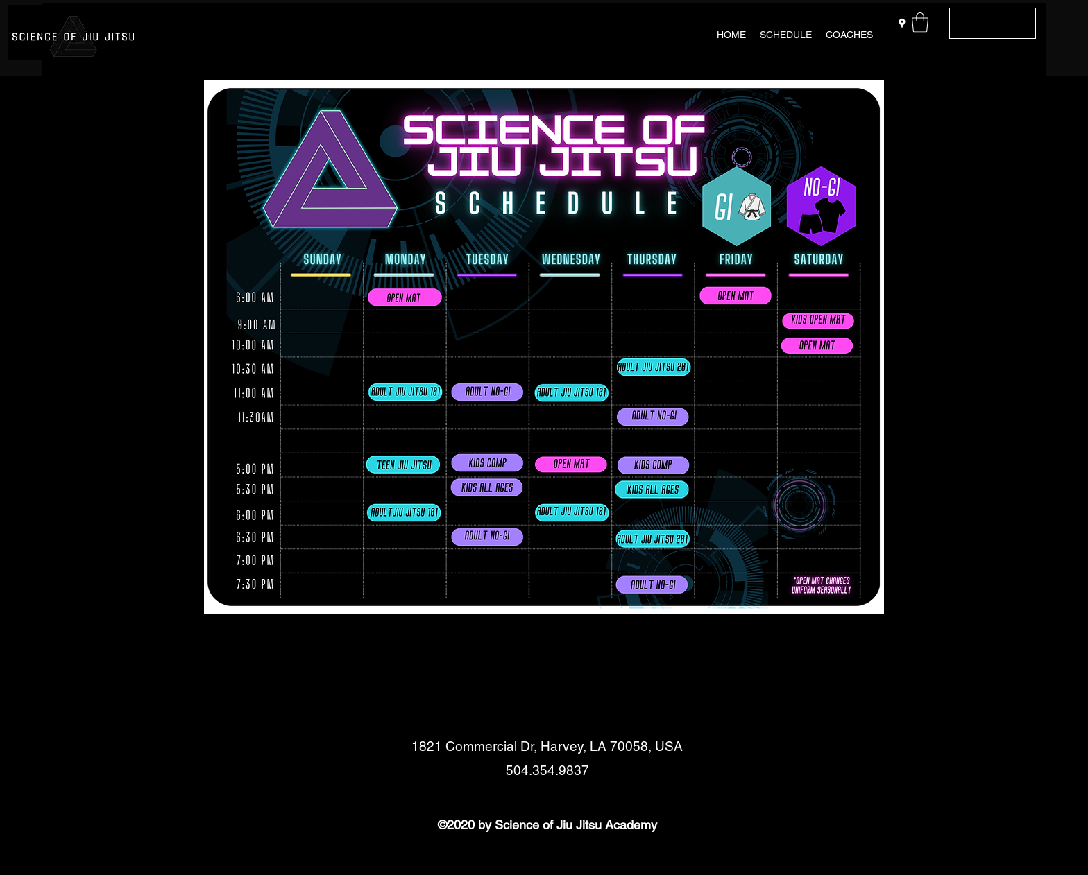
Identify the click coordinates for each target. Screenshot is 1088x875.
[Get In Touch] (992, 23)
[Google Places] (902, 24)
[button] (920, 22)
